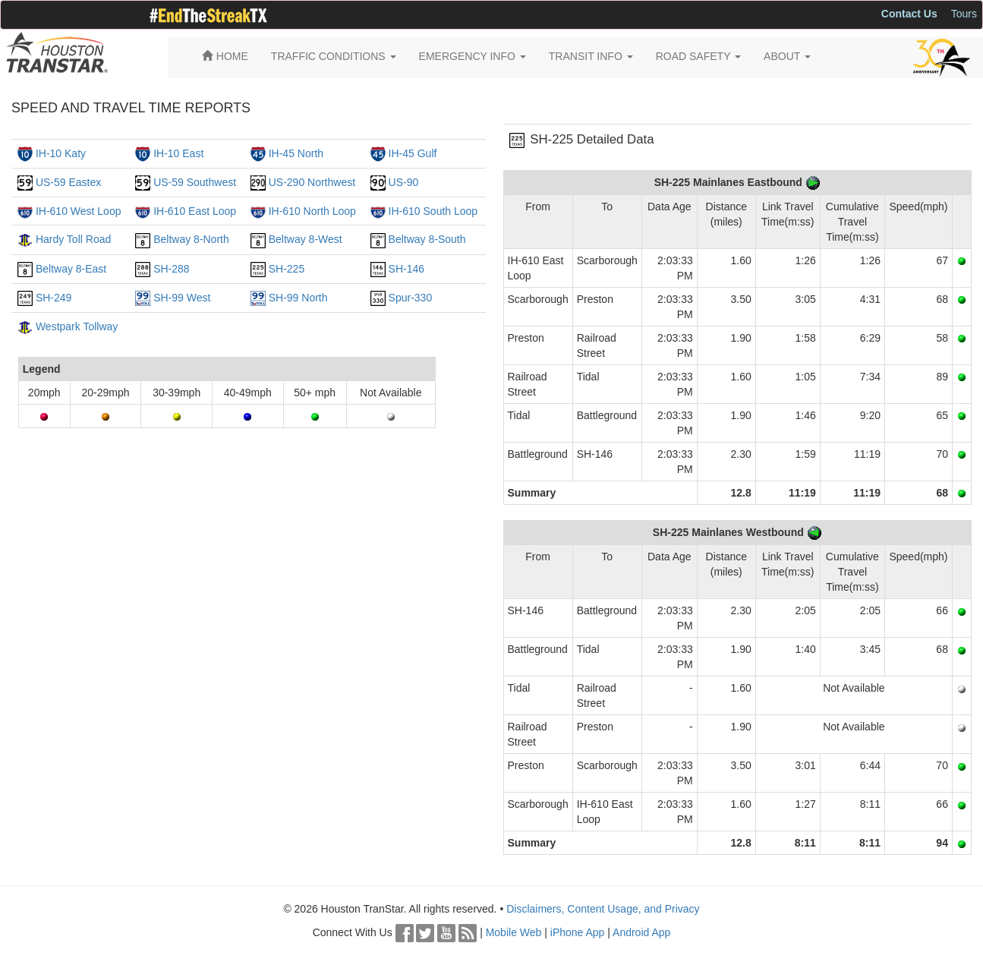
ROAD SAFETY (698, 56)
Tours (964, 14)
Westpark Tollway (77, 326)
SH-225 (286, 269)
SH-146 (406, 269)
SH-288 (171, 269)
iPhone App (577, 932)
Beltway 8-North (191, 239)
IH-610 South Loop (433, 211)
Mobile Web (514, 932)
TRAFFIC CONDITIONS (333, 56)
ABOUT (787, 56)
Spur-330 (411, 298)
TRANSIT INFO (591, 56)
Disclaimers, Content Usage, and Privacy (602, 909)
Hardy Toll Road (73, 239)
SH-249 (53, 298)
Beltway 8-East (71, 269)
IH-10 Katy (61, 153)
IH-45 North (296, 153)
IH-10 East (178, 153)
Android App (641, 932)
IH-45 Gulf (413, 153)
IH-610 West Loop (78, 211)
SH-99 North (298, 298)
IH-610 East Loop (194, 211)
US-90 (404, 182)
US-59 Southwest (194, 182)
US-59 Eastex (68, 182)
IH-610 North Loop (312, 211)
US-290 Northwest (312, 182)
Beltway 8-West (305, 239)
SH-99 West (181, 298)
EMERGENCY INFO (472, 56)
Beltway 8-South (427, 239)
